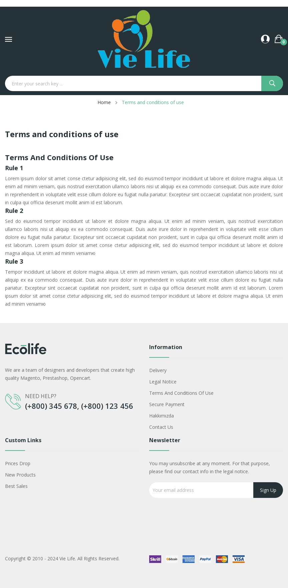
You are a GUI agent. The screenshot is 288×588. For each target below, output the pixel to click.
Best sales (16, 486)
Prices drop (17, 463)
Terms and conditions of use (181, 393)
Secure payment (167, 404)
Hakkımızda (161, 415)
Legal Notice (163, 381)
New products (20, 475)
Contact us (161, 427)
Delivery (158, 370)
